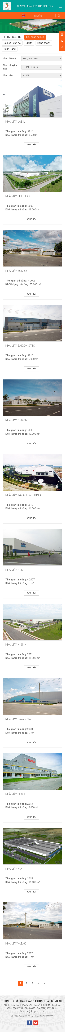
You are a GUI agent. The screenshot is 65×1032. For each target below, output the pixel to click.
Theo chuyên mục (10, 67)
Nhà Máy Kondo (16, 271)
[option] (35, 6)
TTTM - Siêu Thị (12, 37)
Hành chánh (43, 43)
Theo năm (8, 75)
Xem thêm (32, 145)
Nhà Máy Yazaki (16, 943)
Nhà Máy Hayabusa (18, 719)
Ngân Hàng (10, 48)
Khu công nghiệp (35, 37)
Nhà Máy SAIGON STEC (20, 345)
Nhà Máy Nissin (16, 644)
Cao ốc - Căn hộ (12, 43)
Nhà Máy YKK (14, 868)
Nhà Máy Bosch (15, 794)
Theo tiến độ (9, 58)
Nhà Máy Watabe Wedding (23, 495)
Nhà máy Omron (16, 420)
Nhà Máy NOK (14, 570)
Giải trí (29, 43)
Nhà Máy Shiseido (17, 196)
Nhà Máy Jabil (15, 121)
